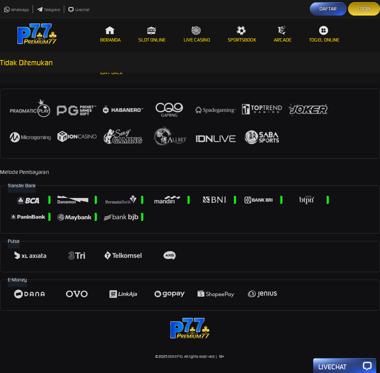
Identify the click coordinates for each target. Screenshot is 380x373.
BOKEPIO (175, 356)
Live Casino (197, 34)
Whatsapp (16, 9)
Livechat (79, 9)
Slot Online (152, 34)
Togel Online (324, 34)
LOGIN (364, 9)
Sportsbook (242, 34)
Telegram (48, 9)
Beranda (110, 34)
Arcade (283, 34)
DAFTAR (328, 9)
